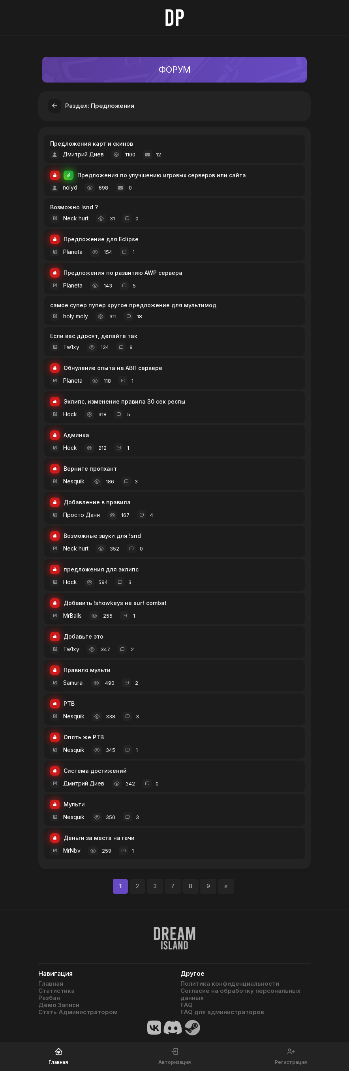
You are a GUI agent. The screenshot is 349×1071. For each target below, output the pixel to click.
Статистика (56, 990)
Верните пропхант (90, 469)
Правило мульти (87, 670)
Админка (76, 435)
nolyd (70, 187)
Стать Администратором (78, 1012)
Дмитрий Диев (83, 154)
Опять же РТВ (84, 737)
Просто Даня (81, 514)
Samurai (73, 682)
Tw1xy (71, 347)
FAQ (186, 1005)
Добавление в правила (97, 502)
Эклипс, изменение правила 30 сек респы (125, 401)
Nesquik (73, 481)
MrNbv (72, 850)
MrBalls (72, 615)
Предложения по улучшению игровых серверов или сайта (161, 175)
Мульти (74, 804)
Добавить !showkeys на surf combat (115, 603)
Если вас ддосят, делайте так (93, 336)
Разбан (49, 997)
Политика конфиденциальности (229, 983)
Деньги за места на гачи (99, 838)
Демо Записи (58, 1005)
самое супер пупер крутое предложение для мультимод (133, 305)
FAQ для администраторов (222, 1012)
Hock (70, 414)
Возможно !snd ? (74, 207)
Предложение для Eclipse (101, 239)
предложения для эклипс (101, 569)
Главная (50, 983)
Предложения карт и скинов (91, 143)
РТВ (69, 704)
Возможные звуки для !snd (102, 536)
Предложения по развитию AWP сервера (123, 273)
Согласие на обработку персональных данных (240, 994)
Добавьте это (83, 636)
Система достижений (95, 771)
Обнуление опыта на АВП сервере (113, 368)
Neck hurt (75, 218)
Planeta (73, 251)
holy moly (75, 316)
